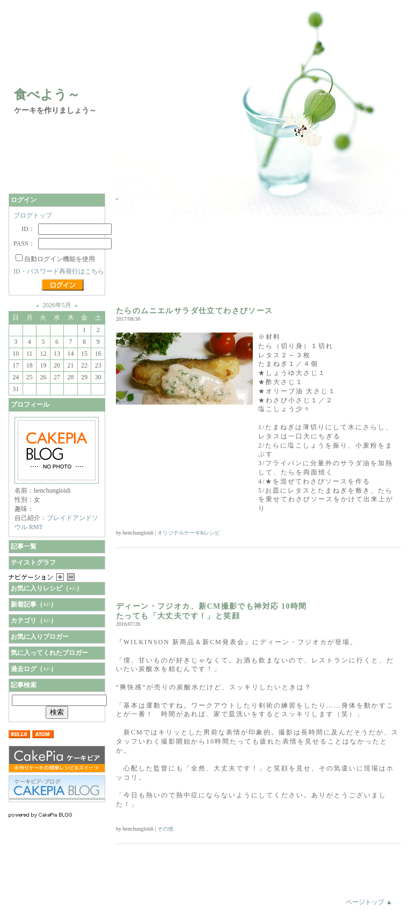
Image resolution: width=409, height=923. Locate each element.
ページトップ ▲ (369, 902)
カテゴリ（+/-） (34, 620)
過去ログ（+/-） (34, 669)
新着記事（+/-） (34, 604)
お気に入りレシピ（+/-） (47, 588)
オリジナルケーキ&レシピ (189, 533)
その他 (165, 829)
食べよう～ (47, 95)
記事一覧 (23, 546)
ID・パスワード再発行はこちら (58, 271)
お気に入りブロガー (40, 636)
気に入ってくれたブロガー (49, 653)
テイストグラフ (33, 562)
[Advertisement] (177, 254)
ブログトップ (32, 215)
